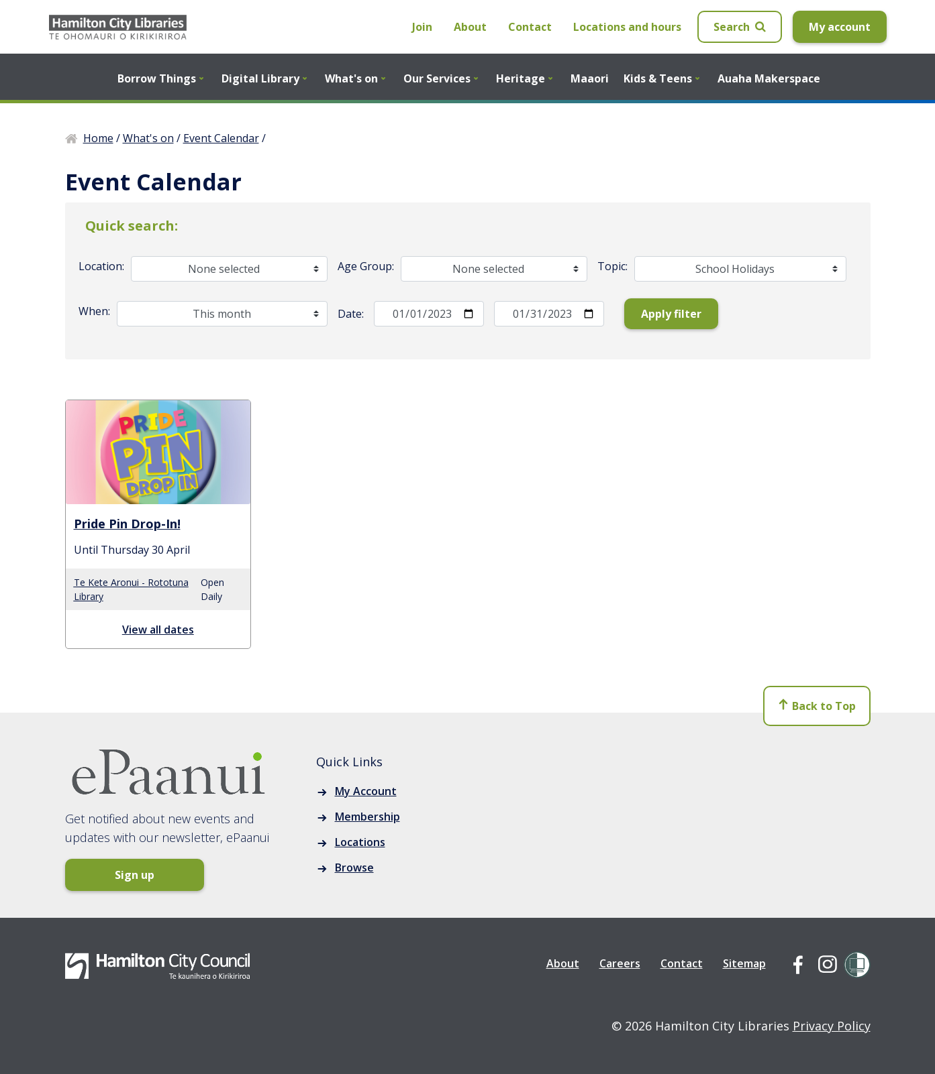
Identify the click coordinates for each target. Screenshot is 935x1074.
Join (422, 26)
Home (98, 138)
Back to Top (816, 707)
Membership (367, 816)
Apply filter (671, 313)
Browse (354, 867)
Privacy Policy (832, 1026)
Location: (101, 266)
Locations (360, 842)
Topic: (612, 266)
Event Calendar (221, 138)
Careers (619, 963)
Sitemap (744, 963)
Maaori (590, 78)
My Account (366, 791)
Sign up (118, 875)
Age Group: (366, 266)
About (470, 26)
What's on (148, 138)
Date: (351, 313)
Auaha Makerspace (769, 78)
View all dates (158, 629)
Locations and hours (627, 26)
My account (840, 26)
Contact (530, 26)
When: (94, 311)
